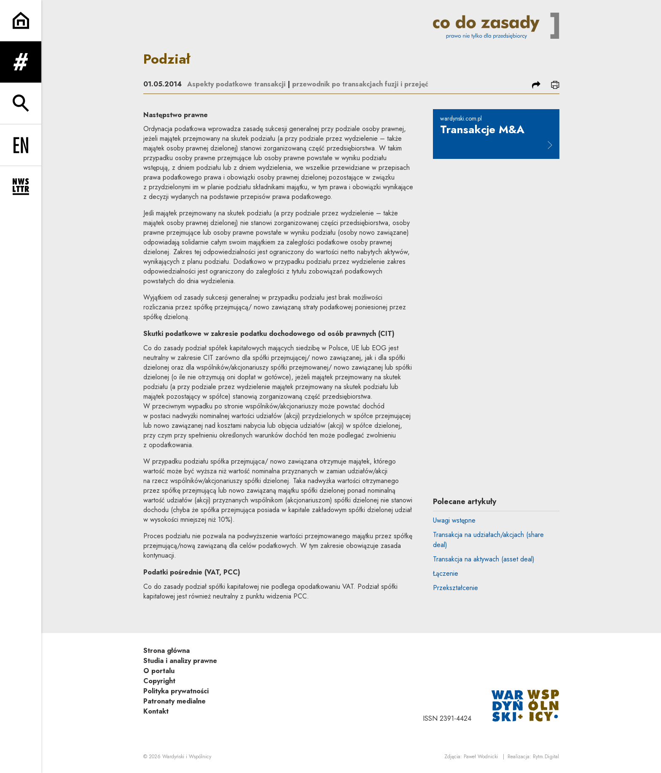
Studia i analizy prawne (180, 661)
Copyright (159, 681)
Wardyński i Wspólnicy (186, 756)
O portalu (159, 671)
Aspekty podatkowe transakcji (236, 84)
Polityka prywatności (176, 691)
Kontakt (156, 711)
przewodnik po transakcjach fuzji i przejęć (360, 84)
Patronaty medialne (174, 701)
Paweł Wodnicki (481, 756)
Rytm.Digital (546, 756)
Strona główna (166, 650)
